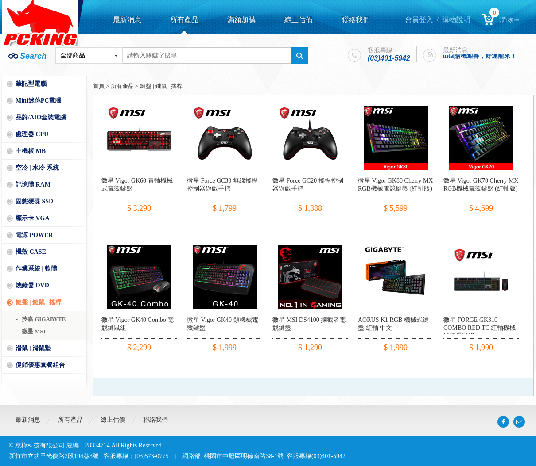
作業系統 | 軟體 (36, 268)
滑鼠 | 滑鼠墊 (33, 348)
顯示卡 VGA (33, 218)
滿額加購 (241, 19)
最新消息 (127, 19)
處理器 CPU (32, 134)
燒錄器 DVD (32, 285)
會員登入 (419, 19)
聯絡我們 (356, 19)
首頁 (99, 86)
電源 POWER (34, 235)
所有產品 (184, 19)
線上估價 (298, 19)
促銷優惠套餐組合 (40, 365)
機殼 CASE (31, 251)
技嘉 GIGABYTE (44, 319)
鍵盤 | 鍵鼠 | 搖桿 (39, 302)
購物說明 (456, 19)
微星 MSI (34, 331)
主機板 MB (31, 151)
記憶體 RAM (33, 184)
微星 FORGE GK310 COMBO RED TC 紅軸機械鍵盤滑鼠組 (479, 328)
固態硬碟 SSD (34, 201)
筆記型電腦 (31, 83)
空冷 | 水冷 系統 (37, 167)
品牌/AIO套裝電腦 (41, 117)
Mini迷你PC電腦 (38, 100)
